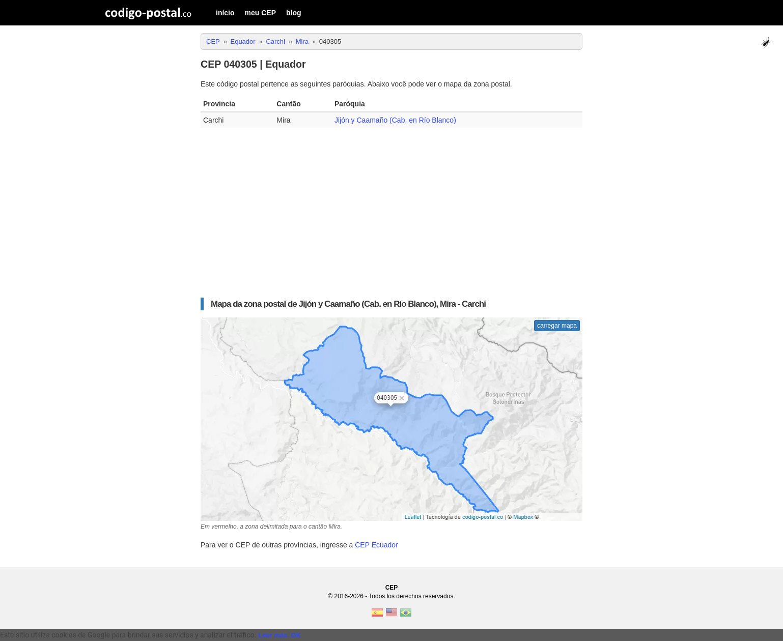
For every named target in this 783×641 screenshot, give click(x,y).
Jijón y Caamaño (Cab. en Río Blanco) (395, 120)
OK (296, 635)
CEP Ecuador (376, 545)
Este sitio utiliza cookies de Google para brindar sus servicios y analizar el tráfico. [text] (128, 635)
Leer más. (273, 635)
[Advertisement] (391, 209)
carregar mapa (557, 325)
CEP (391, 587)
